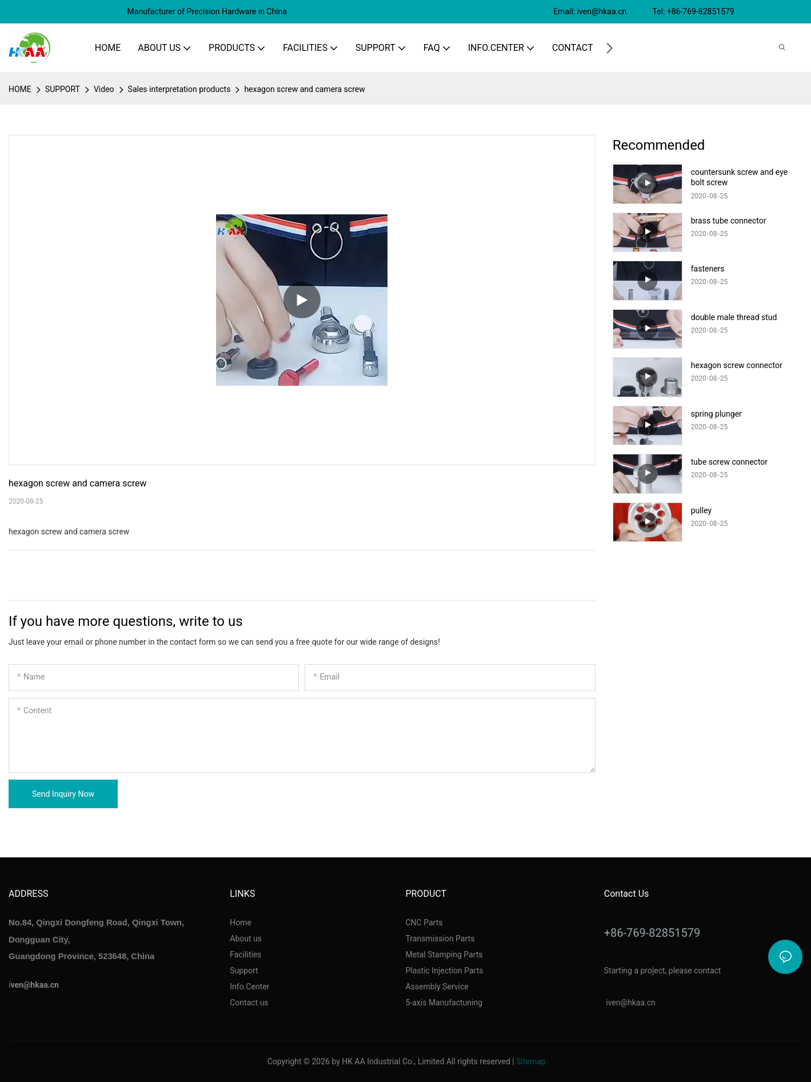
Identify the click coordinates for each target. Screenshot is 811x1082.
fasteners (708, 268)
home (20, 89)
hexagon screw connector (736, 365)
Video (104, 89)
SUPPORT (62, 89)
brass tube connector (728, 220)
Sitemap (530, 1061)
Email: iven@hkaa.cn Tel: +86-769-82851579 (644, 11)
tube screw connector (729, 461)
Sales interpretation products (179, 89)
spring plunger (716, 413)
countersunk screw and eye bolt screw (739, 177)
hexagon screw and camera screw (304, 89)
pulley (701, 510)
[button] (609, 48)
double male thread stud (734, 317)
